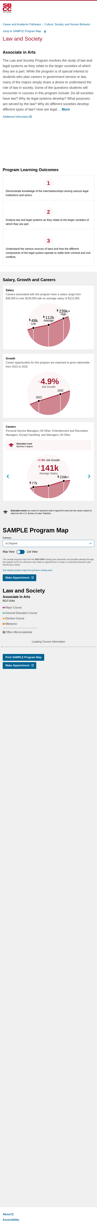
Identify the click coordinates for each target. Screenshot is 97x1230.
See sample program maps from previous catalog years (27, 570)
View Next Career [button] (89, 476)
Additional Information (17, 116)
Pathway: (7, 538)
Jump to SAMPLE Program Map (24, 31)
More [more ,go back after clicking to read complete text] (66, 109)
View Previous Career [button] (8, 476)
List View (32, 551)
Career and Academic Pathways (22, 24)
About (8, 1214)
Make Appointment (20, 578)
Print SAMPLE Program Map (23, 1189)
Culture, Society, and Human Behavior (67, 24)
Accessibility (11, 1219)
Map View (9, 551)
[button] (48, 664)
